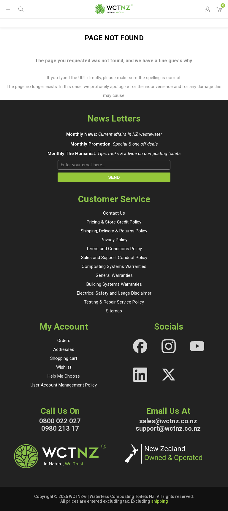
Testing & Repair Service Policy (114, 302)
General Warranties (114, 275)
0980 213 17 (60, 428)
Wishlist (63, 367)
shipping (159, 501)
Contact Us (114, 213)
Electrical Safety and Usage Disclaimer (114, 293)
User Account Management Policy (64, 385)
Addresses (63, 349)
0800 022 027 (60, 421)
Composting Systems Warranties (114, 266)
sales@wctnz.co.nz (168, 421)
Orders (63, 340)
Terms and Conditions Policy (114, 248)
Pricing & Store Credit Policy (114, 222)
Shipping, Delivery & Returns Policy (114, 231)
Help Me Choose (64, 376)
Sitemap (114, 311)
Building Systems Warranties (114, 284)
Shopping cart (63, 358)
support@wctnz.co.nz (168, 428)
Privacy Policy (114, 239)
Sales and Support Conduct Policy (114, 257)
